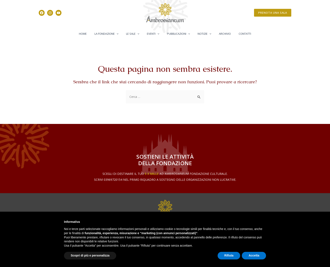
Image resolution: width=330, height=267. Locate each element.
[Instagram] (50, 13)
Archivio (219, 34)
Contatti (237, 34)
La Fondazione (112, 33)
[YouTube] (58, 13)
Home (90, 34)
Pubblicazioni (177, 33)
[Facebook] (42, 13)
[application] (122, 33)
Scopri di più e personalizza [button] (90, 255)
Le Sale (136, 33)
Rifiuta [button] (229, 255)
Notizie (201, 33)
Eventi (154, 33)
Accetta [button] (254, 255)
